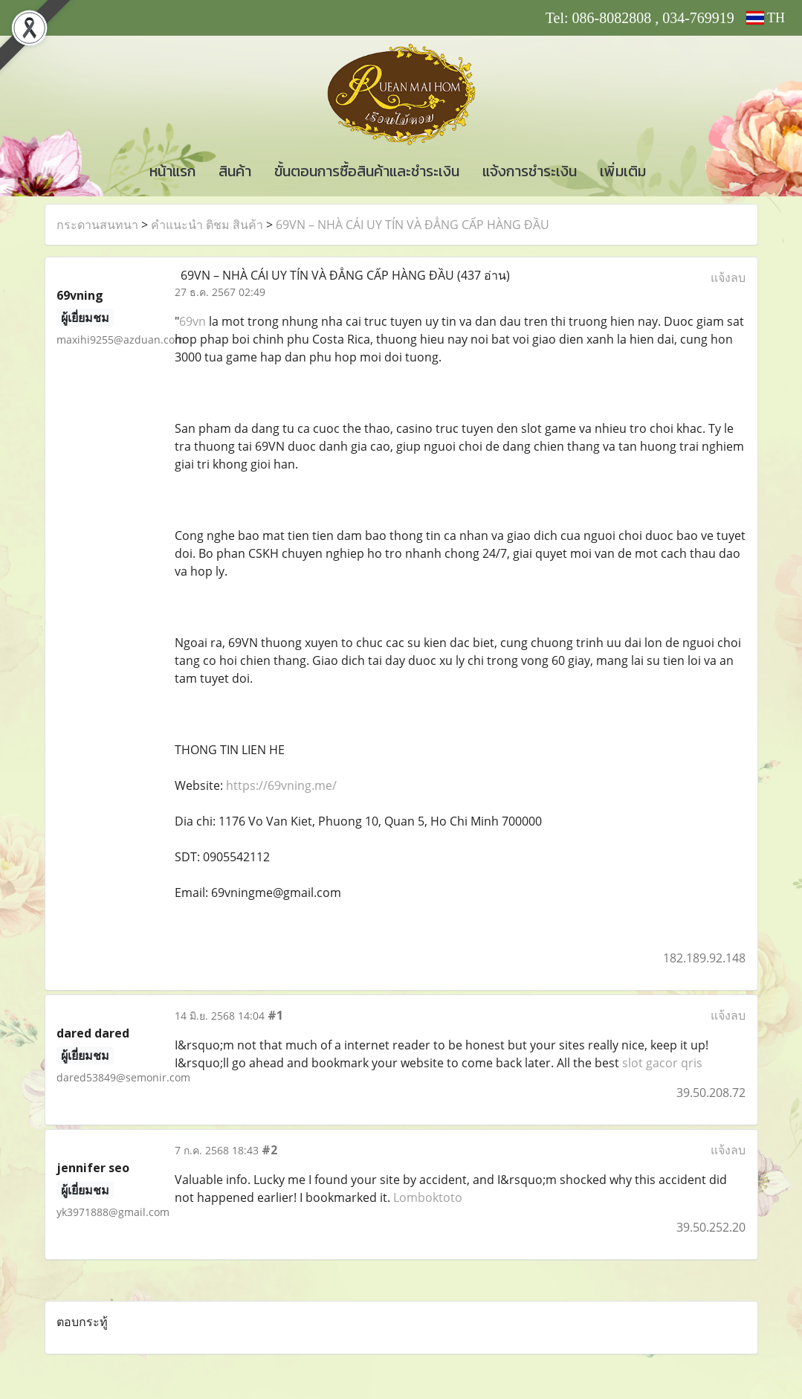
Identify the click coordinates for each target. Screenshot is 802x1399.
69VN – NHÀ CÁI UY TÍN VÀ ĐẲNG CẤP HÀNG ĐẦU (412, 224)
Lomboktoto (427, 1197)
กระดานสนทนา (97, 224)
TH (765, 17)
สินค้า (235, 171)
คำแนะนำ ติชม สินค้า (207, 224)
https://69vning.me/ (281, 785)
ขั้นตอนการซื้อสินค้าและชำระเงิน (366, 171)
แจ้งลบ (728, 277)
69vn (192, 321)
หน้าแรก (172, 171)
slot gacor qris (662, 1063)
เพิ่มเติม (623, 171)
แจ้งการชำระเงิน (529, 171)
